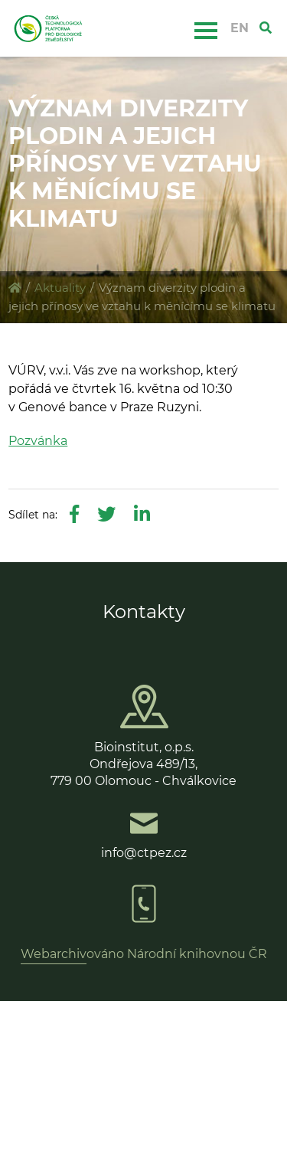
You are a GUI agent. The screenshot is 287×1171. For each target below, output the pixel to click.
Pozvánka (37, 440)
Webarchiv (53, 954)
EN (239, 28)
